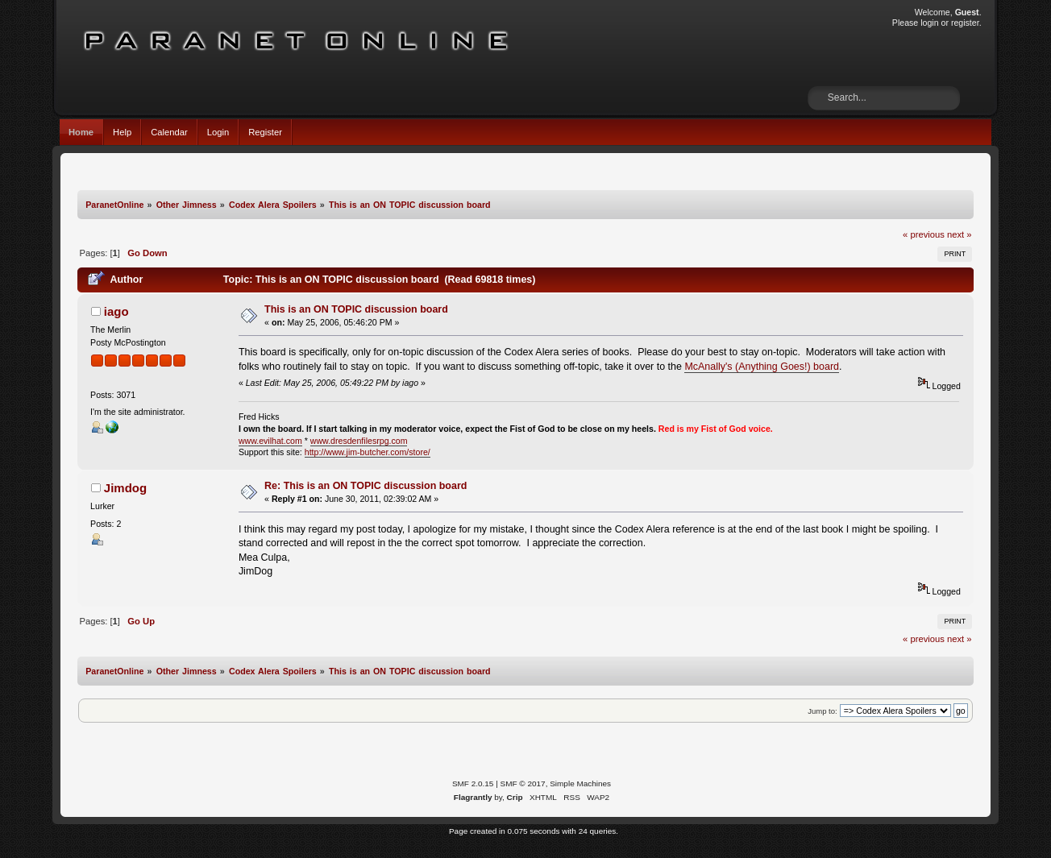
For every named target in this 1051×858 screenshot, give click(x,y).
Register (265, 132)
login (929, 22)
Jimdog (125, 488)
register (965, 22)
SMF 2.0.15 (473, 783)
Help (122, 132)
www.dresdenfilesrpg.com (359, 441)
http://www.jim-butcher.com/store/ (367, 452)
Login (218, 132)
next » (959, 234)
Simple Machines (580, 783)
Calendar (169, 132)
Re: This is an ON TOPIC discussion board (365, 485)
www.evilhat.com (270, 441)
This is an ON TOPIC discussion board (356, 309)
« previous (924, 234)
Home (81, 132)
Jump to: (822, 711)
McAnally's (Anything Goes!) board (761, 366)
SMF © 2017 (523, 783)
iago (116, 311)
